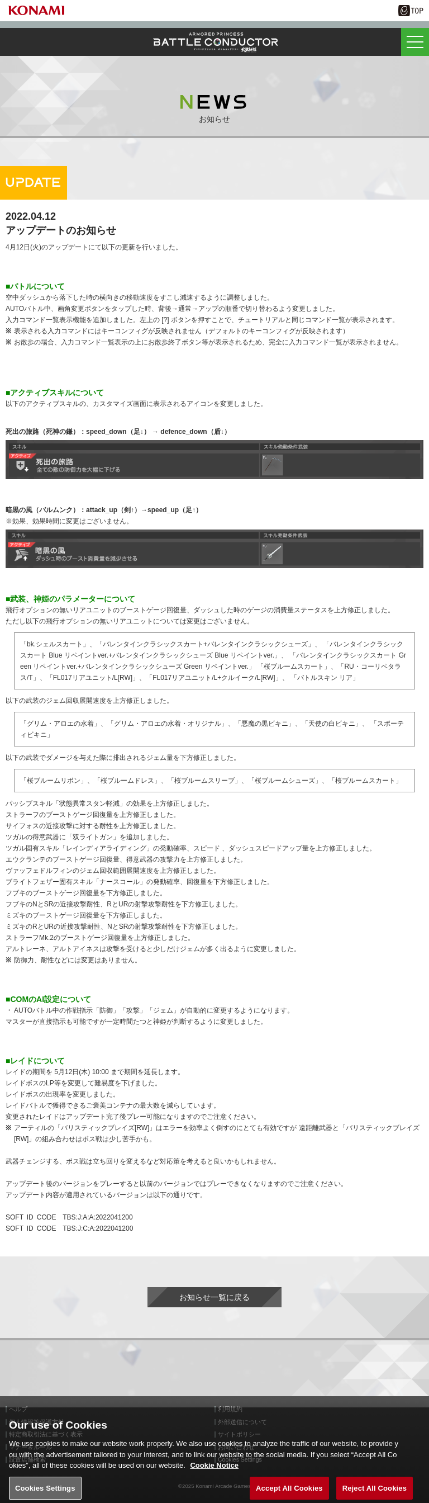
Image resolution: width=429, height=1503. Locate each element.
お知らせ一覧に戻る (214, 1297)
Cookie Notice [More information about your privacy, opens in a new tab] (214, 1469)
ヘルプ (18, 1409)
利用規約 (230, 1409)
